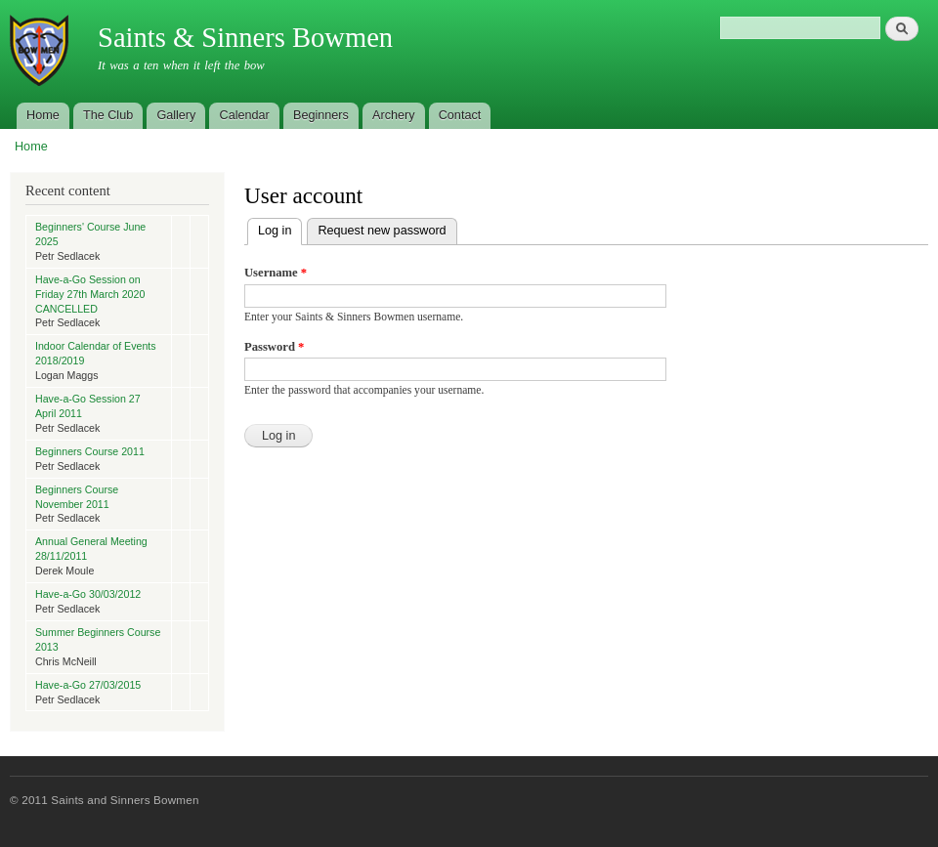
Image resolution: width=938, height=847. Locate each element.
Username (275, 272)
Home (43, 115)
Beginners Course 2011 (90, 451)
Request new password (382, 230)
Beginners (321, 115)
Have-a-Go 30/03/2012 (88, 594)
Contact (460, 115)
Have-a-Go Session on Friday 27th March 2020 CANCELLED (90, 294)
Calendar (245, 115)
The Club (108, 115)
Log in (280, 228)
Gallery (175, 115)
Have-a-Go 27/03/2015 (88, 685)
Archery (393, 115)
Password (274, 347)
